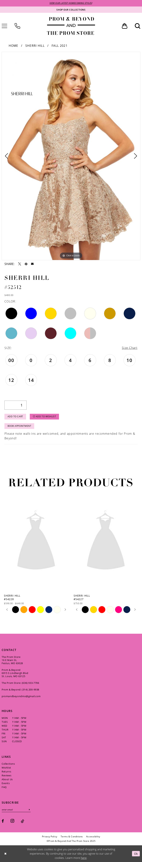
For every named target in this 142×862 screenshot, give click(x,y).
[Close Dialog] (5, 853)
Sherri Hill (35, 46)
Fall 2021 (59, 46)
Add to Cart (15, 416)
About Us (7, 779)
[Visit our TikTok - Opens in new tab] (22, 821)
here (84, 858)
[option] (71, 156)
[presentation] (36, 541)
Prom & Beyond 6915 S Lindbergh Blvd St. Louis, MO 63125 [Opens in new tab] (15, 673)
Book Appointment (19, 426)
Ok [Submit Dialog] (136, 853)
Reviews (6, 775)
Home (13, 46)
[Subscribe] (29, 809)
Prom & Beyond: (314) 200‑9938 (20, 689)
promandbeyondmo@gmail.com (21, 696)
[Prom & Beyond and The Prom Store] (71, 26)
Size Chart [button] (129, 348)
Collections (8, 763)
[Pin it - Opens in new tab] (26, 263)
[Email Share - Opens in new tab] (32, 264)
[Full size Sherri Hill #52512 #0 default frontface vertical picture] (71, 156)
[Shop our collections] (71, 9)
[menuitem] (17, 26)
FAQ (4, 787)
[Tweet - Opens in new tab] (19, 263)
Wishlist (6, 767)
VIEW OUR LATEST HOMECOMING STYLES (71, 3)
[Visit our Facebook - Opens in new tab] (3, 821)
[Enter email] (16, 809)
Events (6, 783)
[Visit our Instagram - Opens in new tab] (12, 821)
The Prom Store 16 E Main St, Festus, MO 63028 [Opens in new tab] (12, 660)
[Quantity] (15, 405)
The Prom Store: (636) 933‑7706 (20, 683)
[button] (124, 26)
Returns (6, 771)
